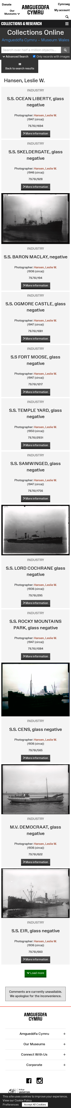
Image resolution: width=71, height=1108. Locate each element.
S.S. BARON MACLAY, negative (35, 256)
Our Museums (12, 12)
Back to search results (19, 66)
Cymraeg (64, 4)
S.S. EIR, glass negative (36, 930)
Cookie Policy (23, 1100)
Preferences (11, 1104)
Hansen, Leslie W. (45, 115)
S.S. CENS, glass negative (35, 729)
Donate (6, 4)
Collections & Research (21, 23)
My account (62, 10)
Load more (35, 973)
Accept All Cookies (35, 1104)
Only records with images (53, 56)
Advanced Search (15, 56)
